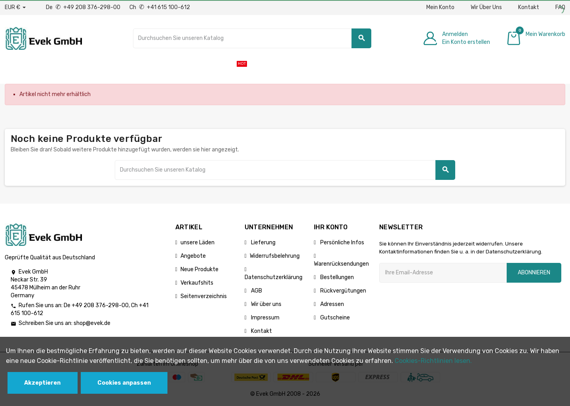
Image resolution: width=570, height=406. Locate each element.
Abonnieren (534, 272)
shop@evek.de (92, 323)
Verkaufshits (196, 282)
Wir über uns (265, 304)
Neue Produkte (199, 269)
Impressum (264, 317)
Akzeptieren (42, 383)
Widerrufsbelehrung (275, 256)
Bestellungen (336, 277)
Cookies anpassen (124, 383)
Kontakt (528, 7)
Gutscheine (334, 317)
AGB (256, 290)
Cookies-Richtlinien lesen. (433, 360)
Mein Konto (440, 7)
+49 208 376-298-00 (100, 305)
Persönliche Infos (341, 242)
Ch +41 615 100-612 (159, 7)
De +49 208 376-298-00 (84, 7)
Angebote (193, 256)
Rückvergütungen (342, 290)
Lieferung (263, 242)
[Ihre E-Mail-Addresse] (443, 273)
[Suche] (252, 38)
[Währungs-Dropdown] (15, 7)
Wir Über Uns (486, 7)
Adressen (331, 304)
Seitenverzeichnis (203, 296)
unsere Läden (197, 242)
